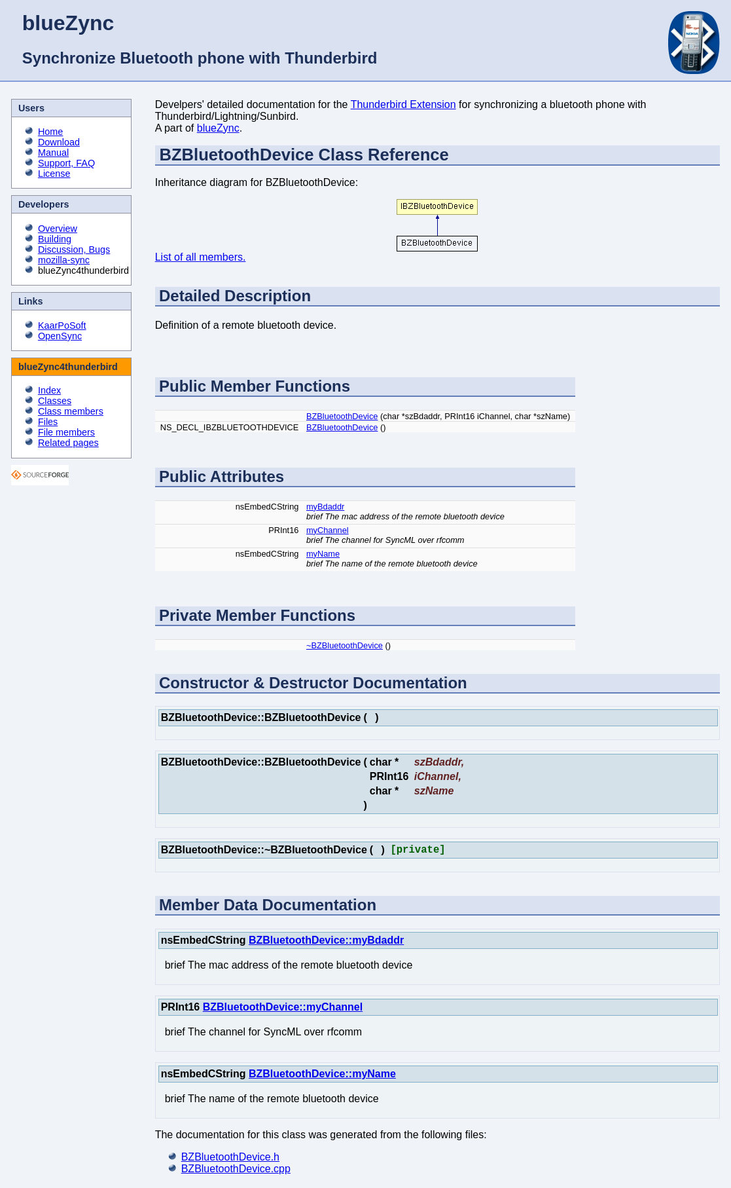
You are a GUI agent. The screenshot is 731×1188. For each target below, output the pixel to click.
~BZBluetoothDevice (344, 645)
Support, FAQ (66, 163)
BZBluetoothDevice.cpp (236, 1171)
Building (54, 239)
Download (59, 142)
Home (50, 131)
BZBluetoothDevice (342, 416)
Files (48, 422)
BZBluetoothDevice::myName (322, 1076)
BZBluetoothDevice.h (230, 1159)
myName (323, 554)
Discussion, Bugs (74, 249)
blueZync (218, 128)
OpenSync (60, 336)
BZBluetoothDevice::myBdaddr (326, 942)
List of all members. (200, 257)
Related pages (68, 442)
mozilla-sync (64, 260)
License (54, 173)
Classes (54, 401)
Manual (53, 152)
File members (66, 432)
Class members (70, 411)
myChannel (327, 530)
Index (49, 390)
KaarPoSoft (62, 325)
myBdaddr (325, 506)
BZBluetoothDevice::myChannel (283, 1009)
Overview (57, 228)
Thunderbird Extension (403, 104)
